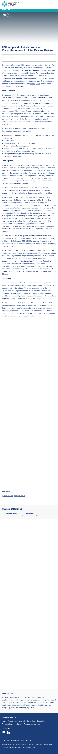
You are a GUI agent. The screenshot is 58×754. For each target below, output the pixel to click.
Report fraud (32, 747)
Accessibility (48, 744)
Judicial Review (10, 513)
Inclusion (18, 724)
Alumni (22, 721)
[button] (50, 4)
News (4, 721)
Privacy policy (22, 747)
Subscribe (41, 721)
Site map (39, 744)
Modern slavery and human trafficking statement (18, 744)
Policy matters (29, 514)
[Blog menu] (29, 8)
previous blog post (33, 81)
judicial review (7, 496)
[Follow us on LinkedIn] (8, 732)
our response (35, 83)
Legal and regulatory (9, 747)
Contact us (31, 721)
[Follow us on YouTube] (4, 732)
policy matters (19, 496)
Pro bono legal (7, 724)
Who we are (12, 721)
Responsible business (32, 724)
